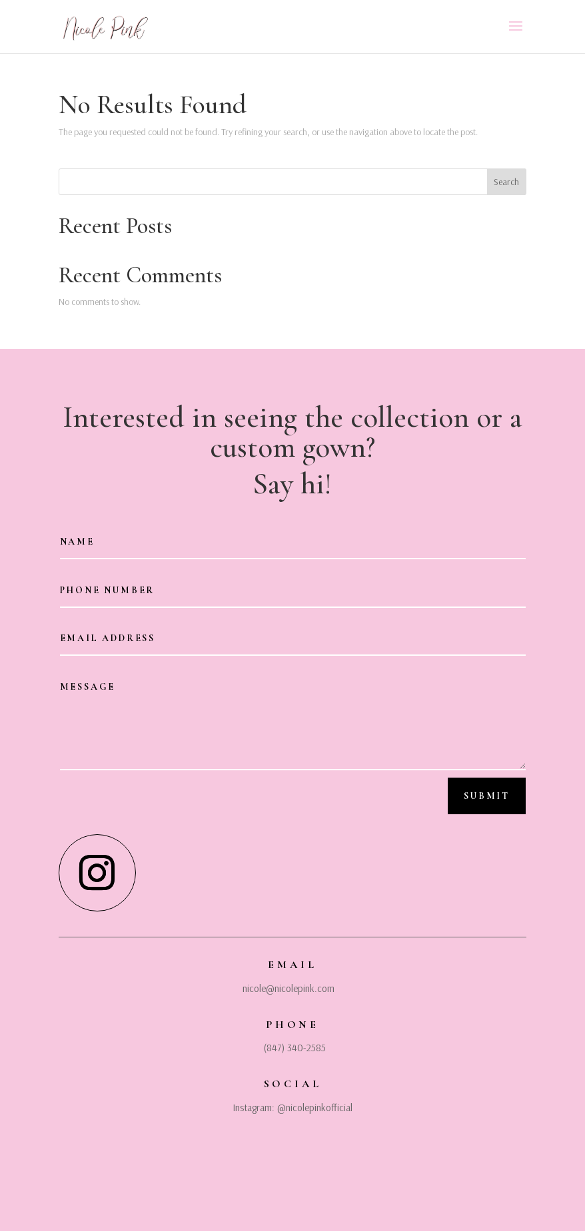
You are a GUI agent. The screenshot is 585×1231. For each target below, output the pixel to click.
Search (506, 182)
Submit (487, 796)
